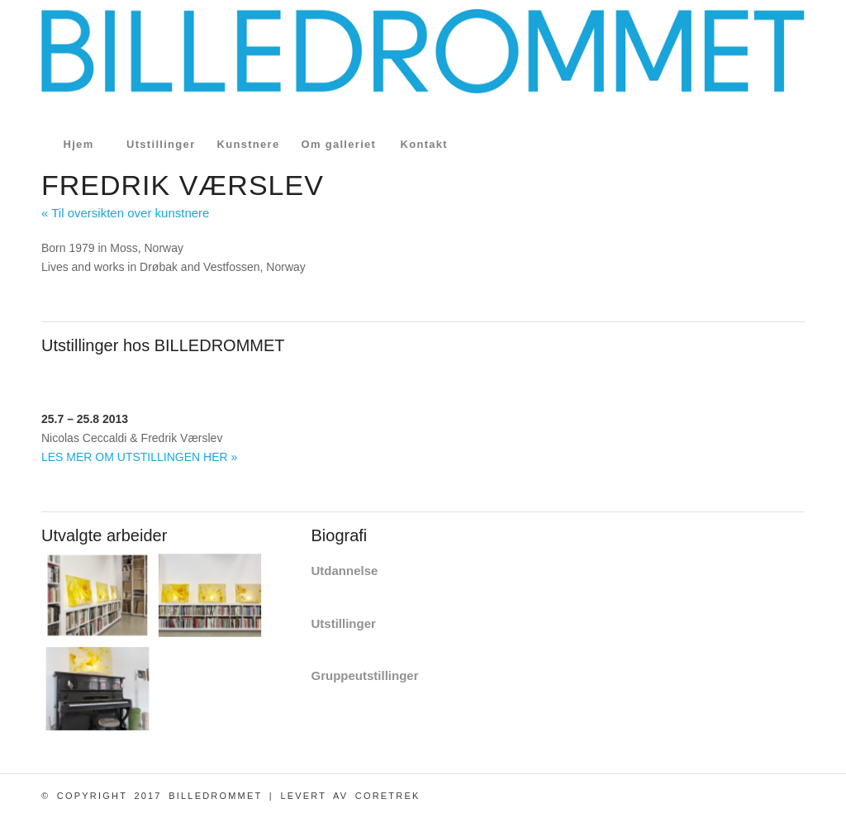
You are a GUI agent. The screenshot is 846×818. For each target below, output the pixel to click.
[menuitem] (78, 144)
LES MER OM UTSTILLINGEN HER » (139, 457)
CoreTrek (388, 796)
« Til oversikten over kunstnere (125, 213)
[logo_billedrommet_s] (423, 66)
